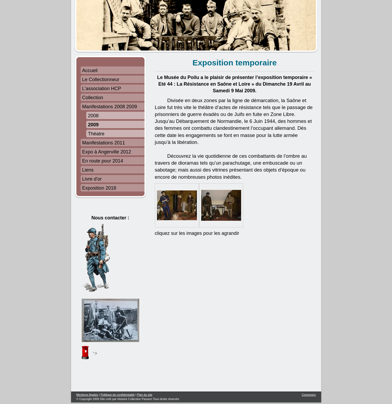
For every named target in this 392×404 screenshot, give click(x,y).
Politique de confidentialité (118, 394)
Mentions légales (87, 394)
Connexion (309, 394)
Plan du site (144, 394)
